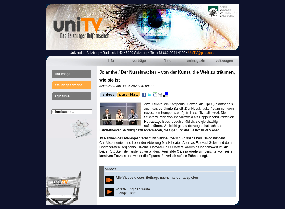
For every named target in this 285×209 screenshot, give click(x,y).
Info (111, 61)
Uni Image (62, 74)
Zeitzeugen (224, 61)
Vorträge (139, 61)
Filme (167, 61)
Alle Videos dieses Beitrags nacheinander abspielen (157, 178)
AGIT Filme (62, 96)
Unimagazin (196, 61)
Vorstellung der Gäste (133, 189)
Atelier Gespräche (68, 85)
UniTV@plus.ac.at (201, 53)
